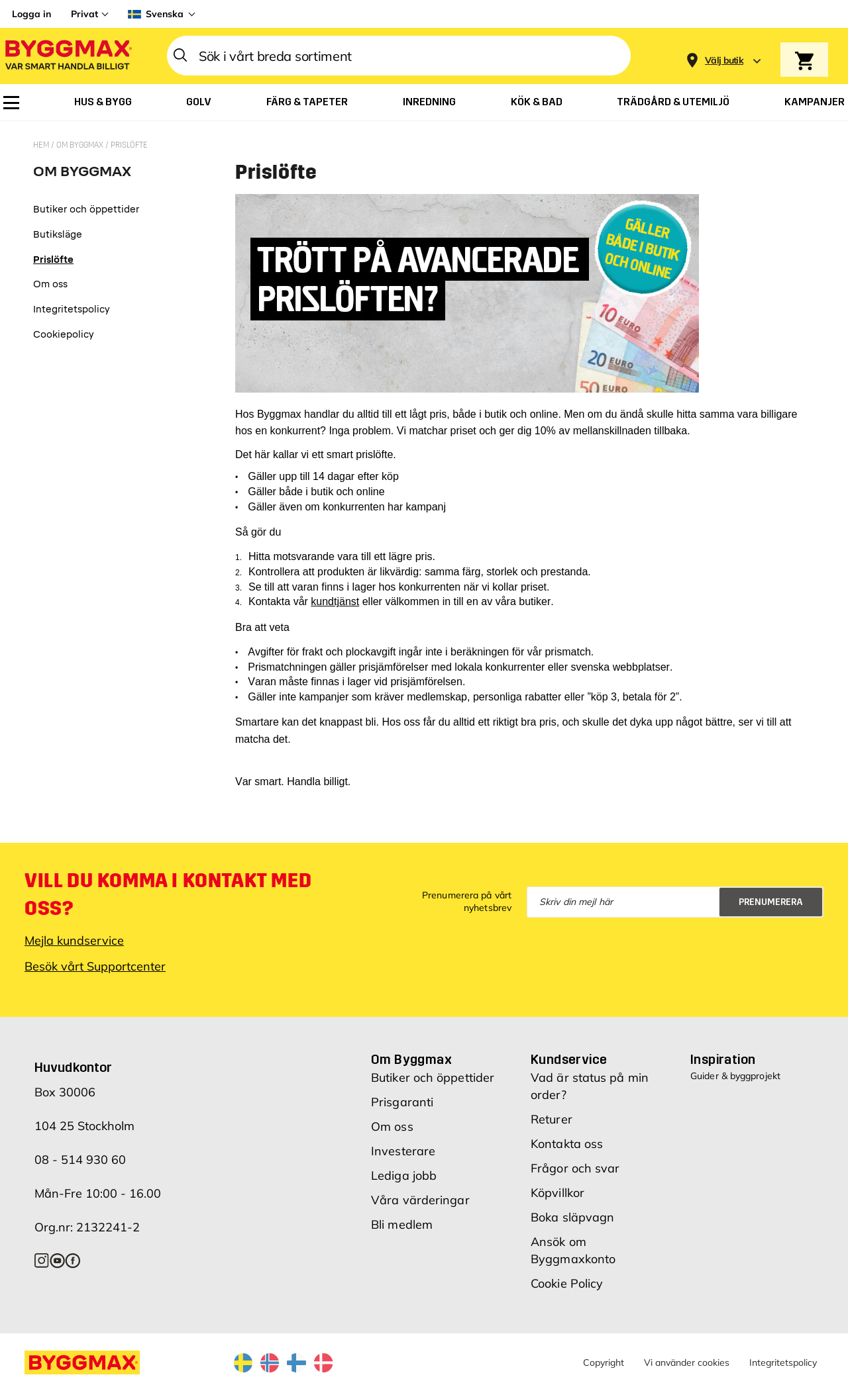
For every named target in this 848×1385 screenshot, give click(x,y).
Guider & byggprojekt (735, 1076)
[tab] (86, 176)
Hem (42, 145)
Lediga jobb (404, 1175)
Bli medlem (402, 1224)
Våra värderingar (420, 1200)
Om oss (392, 1126)
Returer (551, 1119)
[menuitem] (11, 102)
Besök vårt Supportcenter (95, 966)
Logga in (31, 14)
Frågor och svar (575, 1168)
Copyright (603, 1362)
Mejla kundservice (74, 940)
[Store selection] (722, 56)
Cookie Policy (567, 1283)
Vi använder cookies (686, 1362)
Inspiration (722, 1059)
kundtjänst (335, 601)
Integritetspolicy (783, 1362)
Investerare (403, 1151)
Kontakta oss (567, 1143)
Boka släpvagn (572, 1217)
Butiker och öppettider (432, 1077)
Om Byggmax (80, 145)
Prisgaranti (402, 1102)
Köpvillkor (557, 1192)
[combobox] (399, 55)
